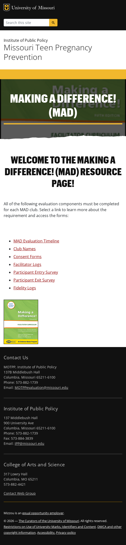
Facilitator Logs (27, 264)
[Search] (53, 22)
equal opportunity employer (43, 513)
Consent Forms (27, 256)
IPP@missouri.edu (29, 443)
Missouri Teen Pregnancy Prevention (48, 52)
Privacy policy (66, 532)
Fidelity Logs (24, 288)
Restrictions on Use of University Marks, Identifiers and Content (50, 526)
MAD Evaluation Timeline (36, 241)
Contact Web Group (20, 493)
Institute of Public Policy (26, 40)
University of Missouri (33, 8)
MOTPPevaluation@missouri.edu (41, 387)
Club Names (24, 248)
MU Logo (6, 7)
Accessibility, (46, 532)
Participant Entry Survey (35, 272)
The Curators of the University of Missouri (49, 521)
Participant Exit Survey (34, 280)
